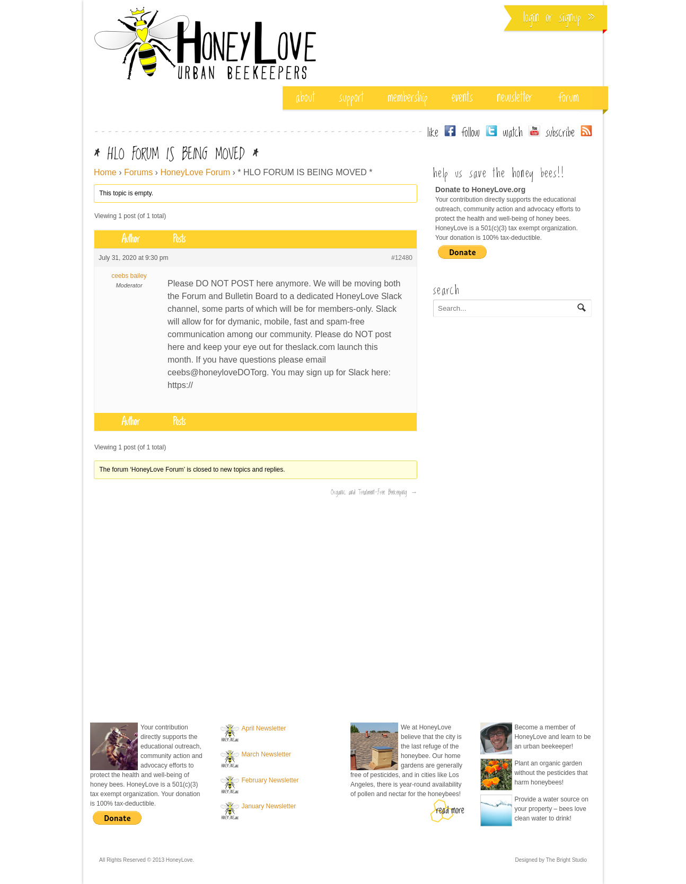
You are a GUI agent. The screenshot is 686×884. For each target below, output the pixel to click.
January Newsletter (269, 806)
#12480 (401, 257)
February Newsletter (270, 780)
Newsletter (514, 98)
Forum (569, 98)
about (305, 98)
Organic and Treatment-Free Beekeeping (374, 492)
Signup (570, 18)
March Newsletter (266, 754)
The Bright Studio (566, 860)
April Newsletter (264, 728)
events (462, 98)
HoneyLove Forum (195, 172)
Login (531, 18)
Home (105, 172)
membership (408, 98)
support (351, 98)
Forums (138, 172)
